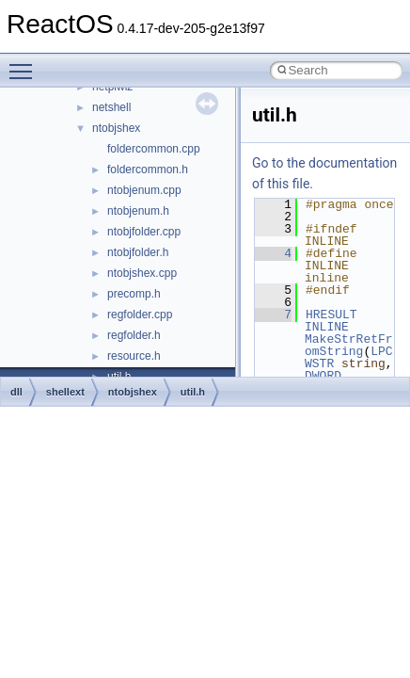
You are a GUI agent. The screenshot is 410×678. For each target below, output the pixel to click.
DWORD (323, 375)
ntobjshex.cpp (142, 273)
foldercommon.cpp (153, 148)
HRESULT (331, 314)
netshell (111, 107)
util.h (193, 391)
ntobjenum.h (138, 211)
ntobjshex (116, 128)
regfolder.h (134, 335)
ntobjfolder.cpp (144, 231)
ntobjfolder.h (137, 252)
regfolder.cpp (139, 314)
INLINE (327, 326)
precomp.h (134, 293)
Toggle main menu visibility (25, 63)
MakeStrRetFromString (349, 345)
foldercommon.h (147, 169)
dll (16, 391)
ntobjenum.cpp (144, 190)
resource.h (134, 356)
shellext (65, 391)
